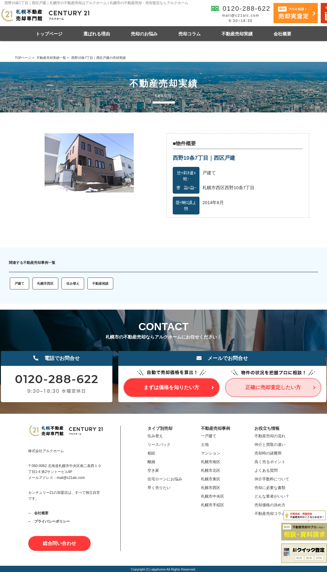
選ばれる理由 (96, 33)
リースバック (159, 444)
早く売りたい (159, 487)
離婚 (151, 462)
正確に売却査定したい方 (273, 387)
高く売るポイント (269, 462)
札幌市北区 (210, 470)
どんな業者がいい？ (271, 496)
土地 (205, 444)
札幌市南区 (210, 462)
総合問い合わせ (59, 543)
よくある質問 (266, 470)
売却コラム (189, 33)
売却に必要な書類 (269, 487)
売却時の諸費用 (268, 453)
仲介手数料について (271, 479)
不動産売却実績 (237, 33)
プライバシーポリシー (52, 521)
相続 (151, 453)
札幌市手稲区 (212, 505)
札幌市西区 (45, 283)
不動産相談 (100, 283)
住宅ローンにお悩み (164, 479)
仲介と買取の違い (269, 444)
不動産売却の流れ (269, 436)
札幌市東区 (210, 479)
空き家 (153, 470)
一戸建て (208, 436)
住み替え (72, 283)
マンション (210, 453)
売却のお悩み (144, 33)
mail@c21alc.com (240, 15)
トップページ (49, 33)
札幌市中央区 (212, 496)
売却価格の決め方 (269, 505)
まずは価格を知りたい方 (171, 387)
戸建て (19, 283)
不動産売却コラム (269, 513)
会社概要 (282, 33)
